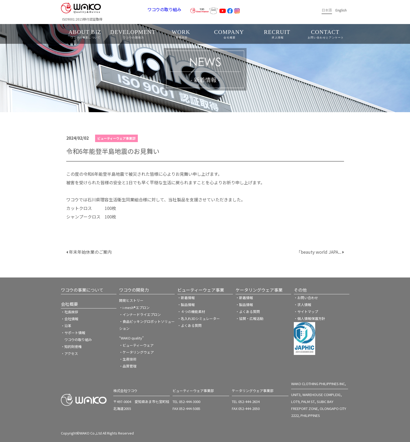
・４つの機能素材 (191, 311)
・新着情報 (186, 297)
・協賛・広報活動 (249, 318)
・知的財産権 (71, 346)
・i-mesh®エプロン (134, 307)
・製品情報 (186, 304)
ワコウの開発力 (134, 290)
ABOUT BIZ (85, 34)
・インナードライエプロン (140, 314)
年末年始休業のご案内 (89, 252)
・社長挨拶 (69, 311)
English (341, 10)
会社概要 (69, 304)
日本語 (327, 10)
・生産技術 (127, 359)
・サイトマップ (306, 311)
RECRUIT (278, 34)
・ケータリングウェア (136, 352)
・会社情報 (69, 318)
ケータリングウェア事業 (259, 290)
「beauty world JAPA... (320, 252)
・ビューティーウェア (136, 345)
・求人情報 (302, 304)
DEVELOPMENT (133, 34)
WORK (181, 34)
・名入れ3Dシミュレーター (198, 318)
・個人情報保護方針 (309, 318)
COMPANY (229, 34)
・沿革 (66, 325)
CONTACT (326, 34)
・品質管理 (127, 366)
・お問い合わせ (306, 297)
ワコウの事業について (82, 290)
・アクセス (69, 353)
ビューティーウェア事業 (200, 290)
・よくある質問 (189, 325)
